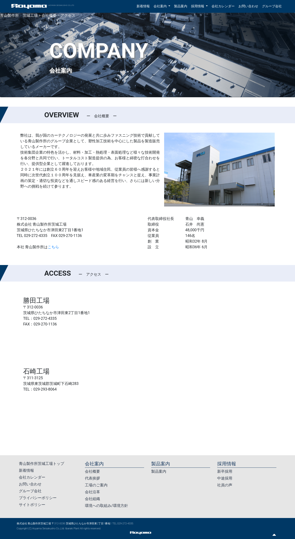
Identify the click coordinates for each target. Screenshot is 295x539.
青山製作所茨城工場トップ (41, 463)
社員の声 (224, 485)
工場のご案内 (96, 485)
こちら (53, 247)
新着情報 (143, 6)
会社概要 (92, 471)
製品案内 (180, 6)
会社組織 (92, 499)
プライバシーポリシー (38, 498)
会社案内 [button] (160, 6)
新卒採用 (224, 471)
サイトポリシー (32, 504)
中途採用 (224, 478)
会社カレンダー (223, 6)
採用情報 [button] (198, 6)
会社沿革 (92, 492)
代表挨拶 (92, 478)
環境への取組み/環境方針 (106, 505)
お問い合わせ (248, 6)
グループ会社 (272, 6)
